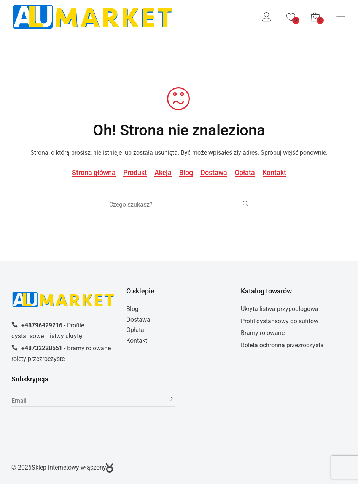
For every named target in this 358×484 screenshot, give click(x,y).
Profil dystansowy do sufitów (279, 321)
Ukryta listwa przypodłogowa (279, 309)
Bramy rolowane (263, 333)
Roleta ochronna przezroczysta (282, 345)
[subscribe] (93, 401)
